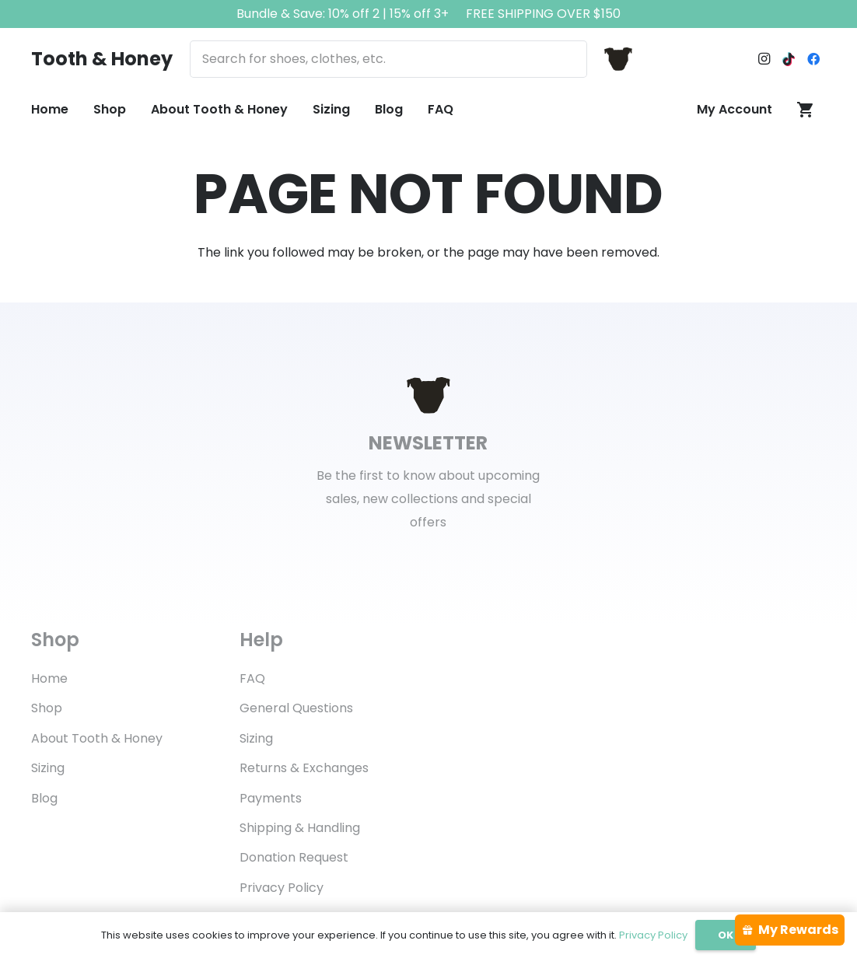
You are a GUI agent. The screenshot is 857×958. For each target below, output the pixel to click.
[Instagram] (763, 59)
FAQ (252, 678)
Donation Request (294, 857)
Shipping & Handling (300, 828)
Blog (44, 798)
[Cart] (805, 110)
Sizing (48, 768)
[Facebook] (813, 59)
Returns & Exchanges (304, 768)
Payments (271, 798)
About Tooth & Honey (97, 738)
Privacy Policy (282, 888)
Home (49, 678)
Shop (46, 708)
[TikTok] (788, 59)
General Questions (296, 708)
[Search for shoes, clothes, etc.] (388, 59)
